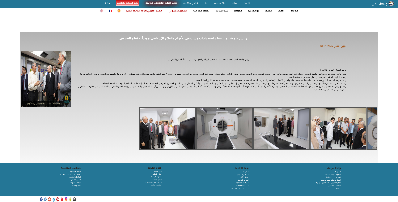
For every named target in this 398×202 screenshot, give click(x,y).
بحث (107, 3)
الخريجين (247, 3)
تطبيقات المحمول (334, 185)
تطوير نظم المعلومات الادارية (70, 174)
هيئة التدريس (221, 11)
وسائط (234, 3)
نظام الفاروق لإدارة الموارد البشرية (328, 182)
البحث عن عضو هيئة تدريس (331, 180)
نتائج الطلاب (336, 171)
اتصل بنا (245, 171)
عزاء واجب (337, 188)
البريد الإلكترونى (242, 174)
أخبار (206, 3)
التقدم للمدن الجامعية (154, 182)
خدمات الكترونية (201, 11)
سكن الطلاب (157, 174)
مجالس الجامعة (156, 185)
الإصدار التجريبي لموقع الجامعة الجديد (144, 11)
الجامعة (294, 11)
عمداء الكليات (243, 177)
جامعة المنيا (379, 4)
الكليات (268, 11)
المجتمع (238, 11)
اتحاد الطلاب (157, 171)
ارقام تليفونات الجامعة (333, 174)
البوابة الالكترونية (75, 171)
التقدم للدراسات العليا (333, 177)
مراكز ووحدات (220, 3)
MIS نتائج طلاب (156, 176)
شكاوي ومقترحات (190, 3)
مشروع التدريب (76, 185)
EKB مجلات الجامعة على (239, 188)
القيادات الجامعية (242, 182)
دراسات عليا (253, 11)
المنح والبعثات (157, 179)
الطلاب (281, 11)
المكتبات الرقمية (75, 177)
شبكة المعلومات (75, 182)
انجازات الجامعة (243, 180)
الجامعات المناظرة (242, 185)
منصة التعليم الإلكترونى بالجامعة (161, 3)
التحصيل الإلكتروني (178, 11)
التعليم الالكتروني (74, 179)
